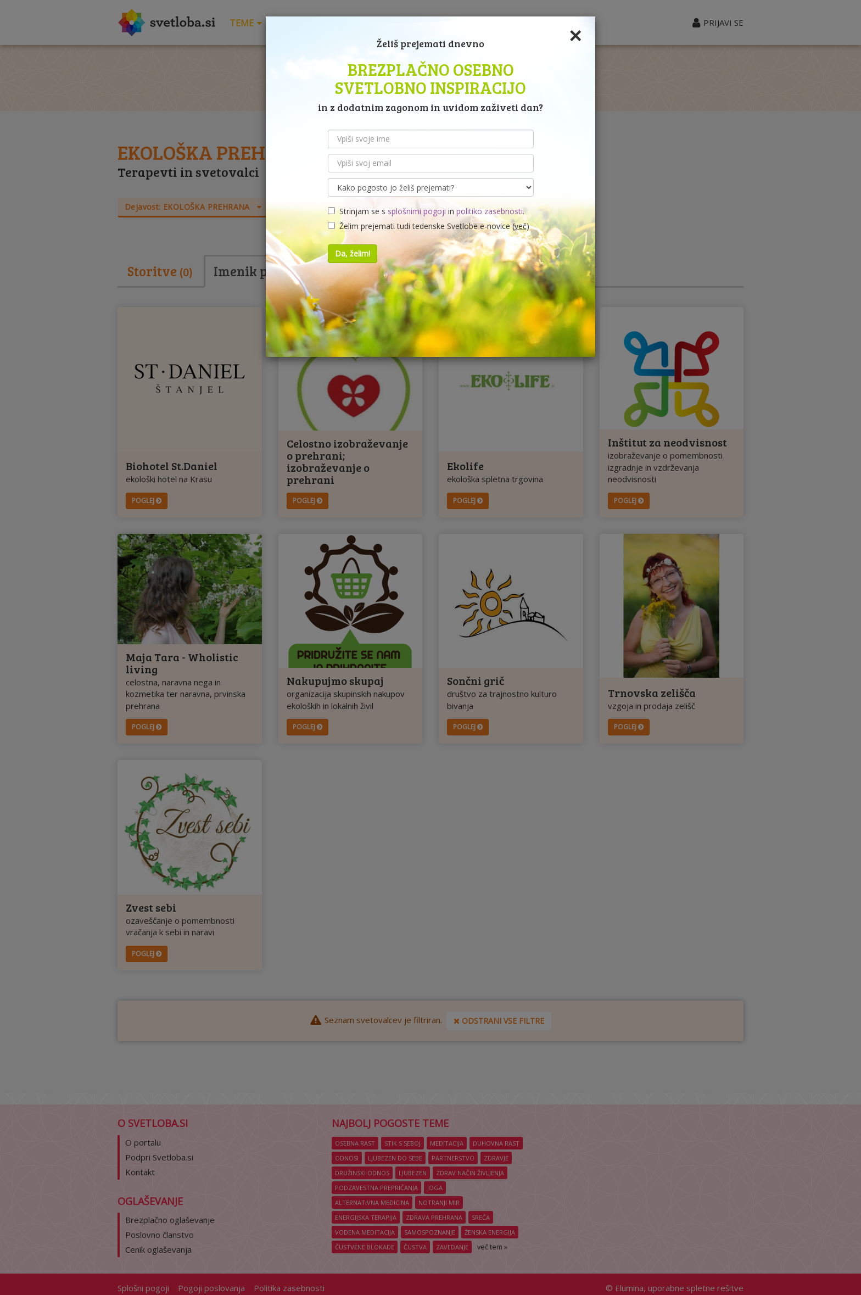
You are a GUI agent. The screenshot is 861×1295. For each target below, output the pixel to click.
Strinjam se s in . (426, 211)
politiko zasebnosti (489, 211)
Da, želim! (352, 253)
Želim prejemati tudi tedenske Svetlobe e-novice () (428, 226)
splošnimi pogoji (417, 211)
